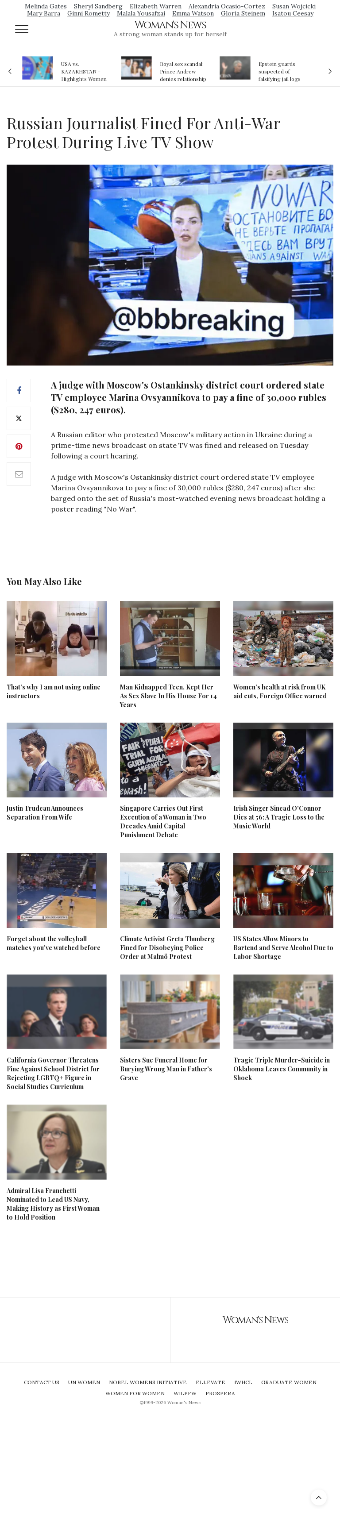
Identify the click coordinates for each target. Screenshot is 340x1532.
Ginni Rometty (88, 13)
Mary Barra (43, 13)
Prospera (220, 1393)
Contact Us (41, 1382)
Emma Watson (193, 13)
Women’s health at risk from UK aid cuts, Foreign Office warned (280, 691)
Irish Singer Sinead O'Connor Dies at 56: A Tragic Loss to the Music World (279, 817)
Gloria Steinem (243, 13)
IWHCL (243, 1382)
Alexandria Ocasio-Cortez (227, 6)
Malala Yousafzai (141, 13)
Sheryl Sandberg (98, 6)
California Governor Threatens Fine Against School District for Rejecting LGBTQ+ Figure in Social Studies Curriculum (53, 1073)
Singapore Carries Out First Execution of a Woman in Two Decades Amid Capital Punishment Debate (163, 821)
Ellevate (210, 1382)
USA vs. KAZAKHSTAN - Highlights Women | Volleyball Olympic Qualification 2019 (84, 71)
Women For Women (135, 1393)
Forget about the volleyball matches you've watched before (53, 943)
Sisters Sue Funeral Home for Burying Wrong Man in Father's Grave (166, 1069)
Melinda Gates (46, 6)
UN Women (84, 1382)
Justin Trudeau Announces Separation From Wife (45, 812)
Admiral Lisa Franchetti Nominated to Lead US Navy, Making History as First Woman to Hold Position (53, 1203)
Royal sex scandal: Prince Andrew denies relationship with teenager (183, 71)
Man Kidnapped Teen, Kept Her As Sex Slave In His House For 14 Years (168, 696)
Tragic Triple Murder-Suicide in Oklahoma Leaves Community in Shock (281, 1069)
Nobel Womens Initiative (148, 1382)
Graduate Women (289, 1382)
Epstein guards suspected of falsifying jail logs (280, 71)
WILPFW (185, 1393)
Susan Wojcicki (294, 6)
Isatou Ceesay (292, 13)
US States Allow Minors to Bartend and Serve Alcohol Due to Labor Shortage (283, 948)
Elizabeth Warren (156, 6)
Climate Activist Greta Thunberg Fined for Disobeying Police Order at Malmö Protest (167, 948)
